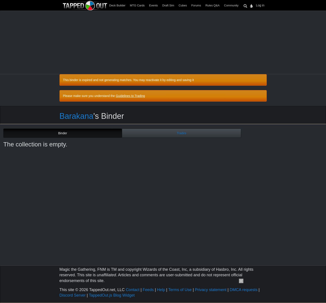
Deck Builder (117, 5)
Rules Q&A (212, 5)
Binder (62, 133)
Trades (181, 133)
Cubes (183, 5)
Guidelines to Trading (130, 96)
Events (153, 5)
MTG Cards (137, 5)
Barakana (76, 116)
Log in (260, 5)
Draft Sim (168, 5)
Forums (196, 5)
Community (231, 5)
